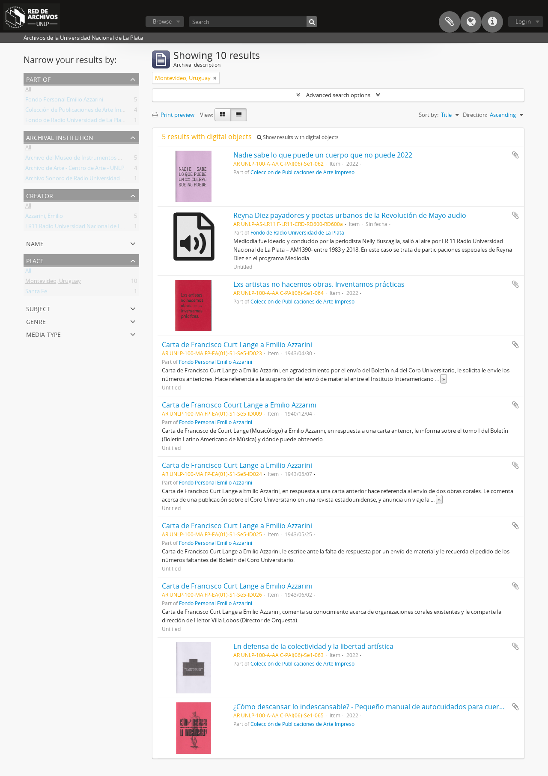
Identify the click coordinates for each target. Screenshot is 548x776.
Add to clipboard (515, 155)
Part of (38, 78)
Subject (38, 308)
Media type (43, 333)
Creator (39, 195)
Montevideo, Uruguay (53, 282)
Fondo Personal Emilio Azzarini (64, 101)
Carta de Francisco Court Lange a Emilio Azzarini (239, 405)
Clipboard (449, 22)
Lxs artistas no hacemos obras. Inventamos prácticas (319, 284)
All (28, 91)
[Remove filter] (215, 78)
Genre (36, 321)
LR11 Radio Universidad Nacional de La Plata (81, 228)
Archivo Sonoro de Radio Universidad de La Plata (87, 180)
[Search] (253, 21)
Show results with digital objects (298, 137)
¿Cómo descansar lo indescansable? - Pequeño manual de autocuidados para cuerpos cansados (388, 706)
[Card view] (222, 114)
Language (471, 22)
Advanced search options (338, 95)
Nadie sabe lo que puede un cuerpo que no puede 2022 (322, 155)
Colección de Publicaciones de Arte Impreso (80, 111)
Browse (162, 21)
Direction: (475, 115)
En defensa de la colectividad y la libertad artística (313, 646)
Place (35, 260)
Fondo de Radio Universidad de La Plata (75, 121)
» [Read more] (443, 379)
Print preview (173, 115)
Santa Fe (36, 293)
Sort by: (428, 115)
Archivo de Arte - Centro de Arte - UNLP (75, 169)
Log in (523, 21)
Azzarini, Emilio (44, 217)
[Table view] (238, 114)
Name (35, 243)
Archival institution (59, 137)
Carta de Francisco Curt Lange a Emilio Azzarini (237, 344)
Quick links (492, 22)
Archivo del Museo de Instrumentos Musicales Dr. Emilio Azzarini (107, 159)
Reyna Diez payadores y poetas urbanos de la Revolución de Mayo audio (349, 215)
